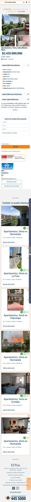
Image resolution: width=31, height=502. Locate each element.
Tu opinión (30, 251)
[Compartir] (29, 2)
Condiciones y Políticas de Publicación (15, 472)
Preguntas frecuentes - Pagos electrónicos (15, 482)
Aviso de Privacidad (15, 477)
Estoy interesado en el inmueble (15, 133)
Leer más (14, 110)
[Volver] (2, 2)
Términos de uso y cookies (15, 480)
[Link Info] (15, 236)
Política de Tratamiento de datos (14, 151)
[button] (15, 65)
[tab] (15, 65)
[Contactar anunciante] (27, 229)
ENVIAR (15, 147)
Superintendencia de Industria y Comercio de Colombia (15, 485)
